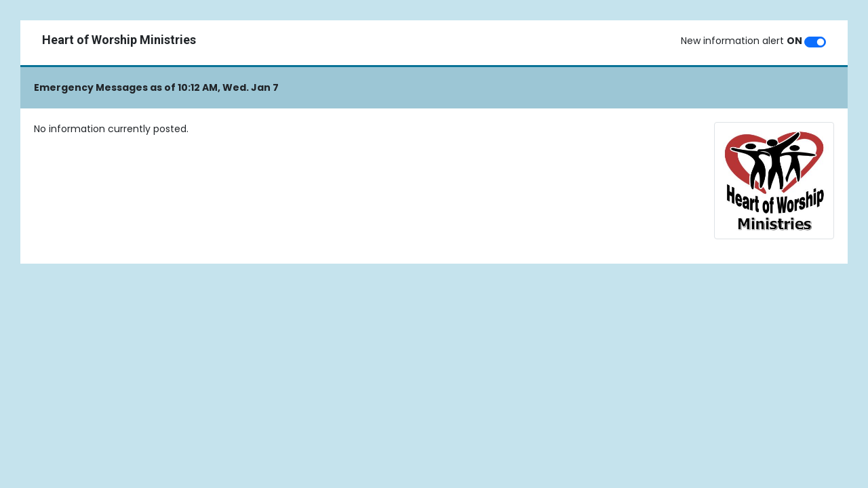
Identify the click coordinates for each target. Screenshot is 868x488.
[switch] (815, 42)
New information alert (741, 40)
